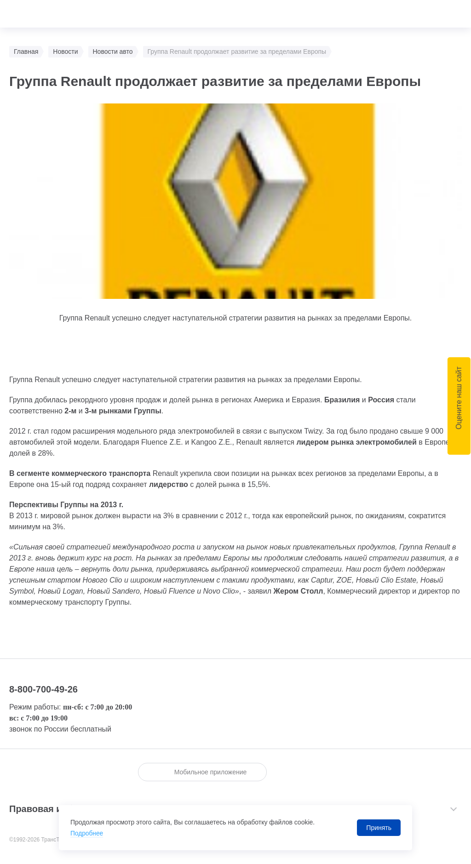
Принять (378, 827)
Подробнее (87, 833)
